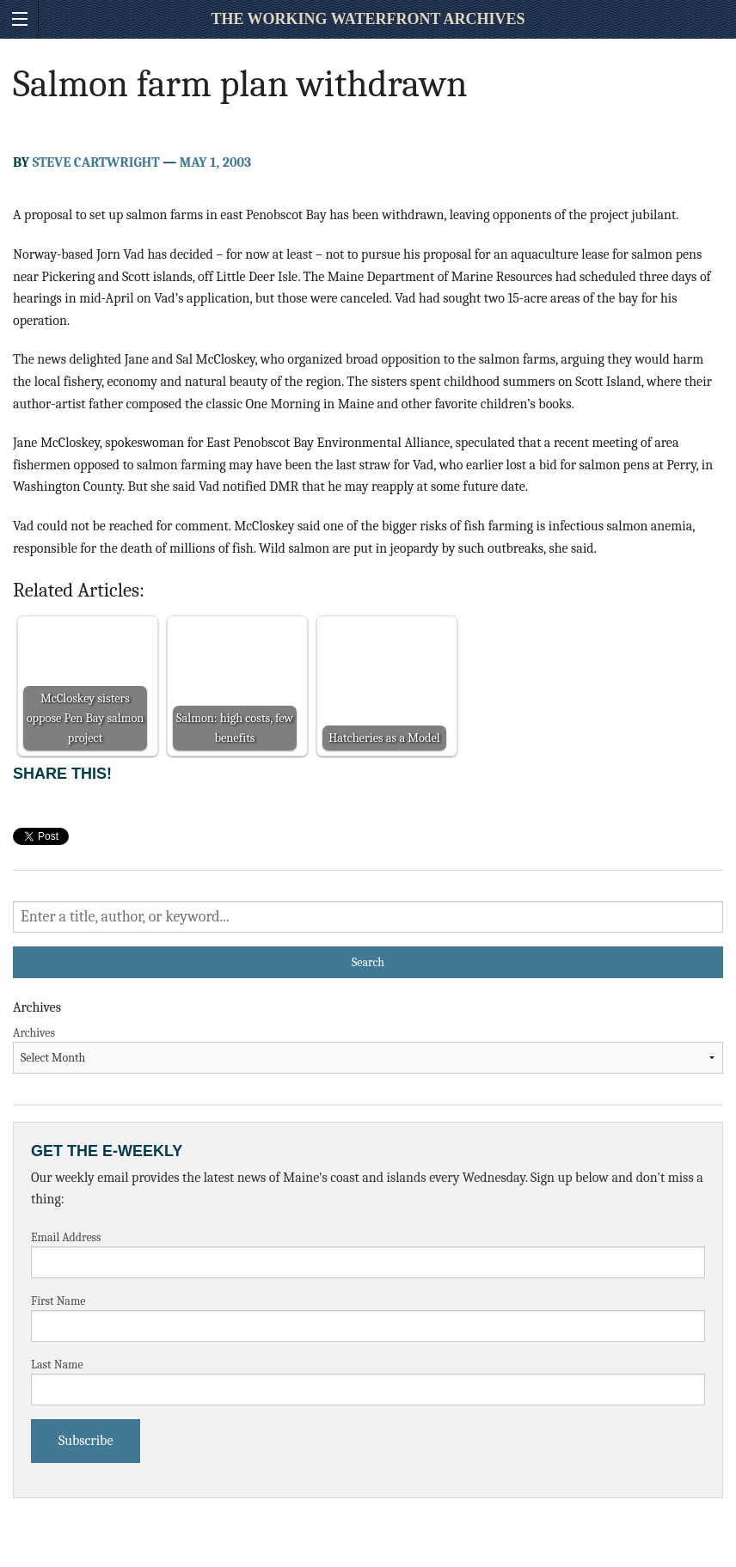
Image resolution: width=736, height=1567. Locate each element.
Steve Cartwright (96, 162)
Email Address (66, 1237)
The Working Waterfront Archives (367, 19)
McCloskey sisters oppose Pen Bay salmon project (85, 718)
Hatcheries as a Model (383, 738)
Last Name (57, 1364)
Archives (34, 1032)
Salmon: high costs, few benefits (234, 728)
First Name (58, 1301)
